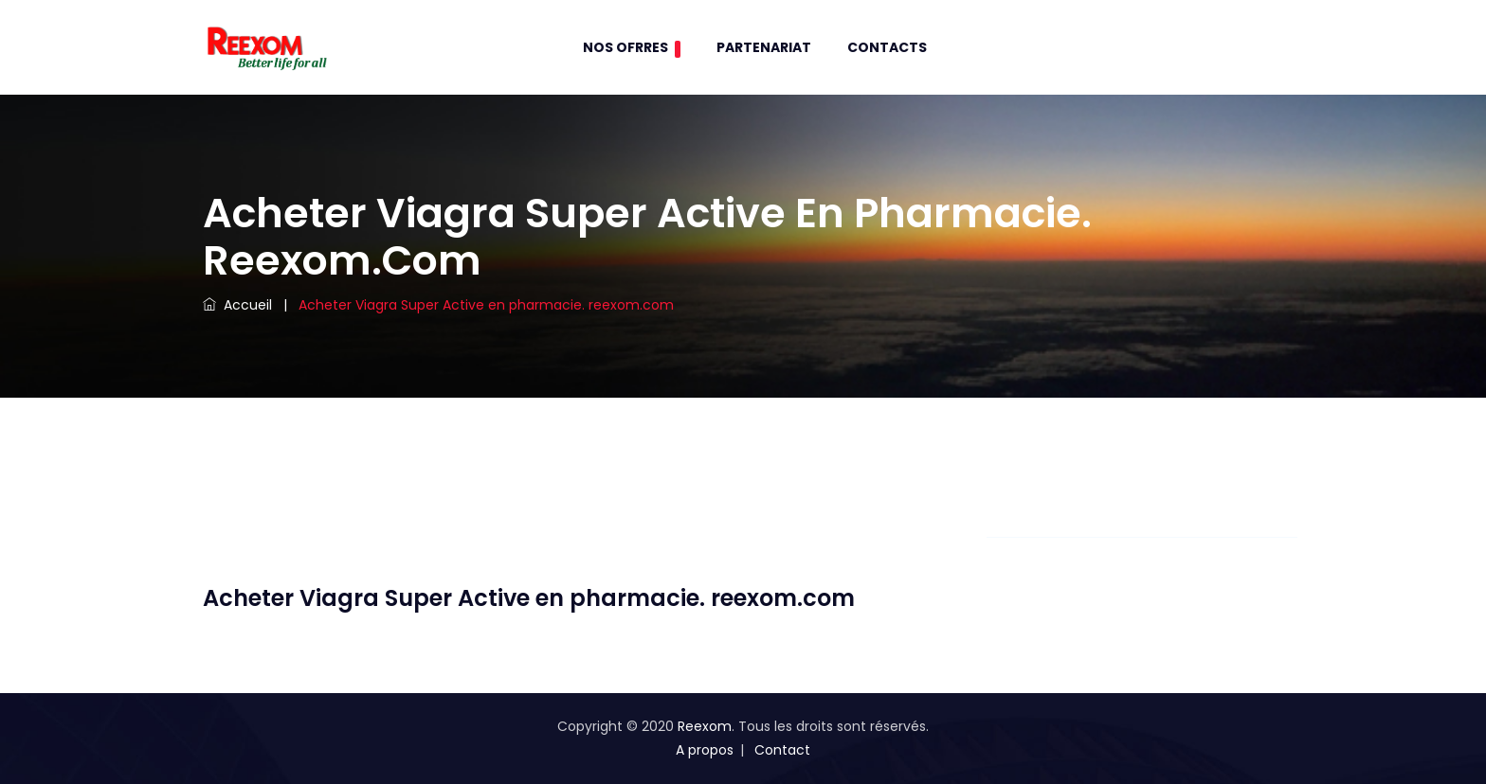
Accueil (237, 304)
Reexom (705, 726)
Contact (782, 749)
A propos (705, 749)
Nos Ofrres (631, 48)
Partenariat (763, 47)
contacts (887, 47)
